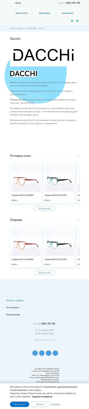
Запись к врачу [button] (44, 13)
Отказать (40, 404)
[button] (78, 156)
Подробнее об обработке (42, 397)
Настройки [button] (55, 404)
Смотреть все (44, 208)
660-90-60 (69, 2)
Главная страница (16, 28)
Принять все (19, 404)
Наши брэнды (31, 28)
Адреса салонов (21, 13)
